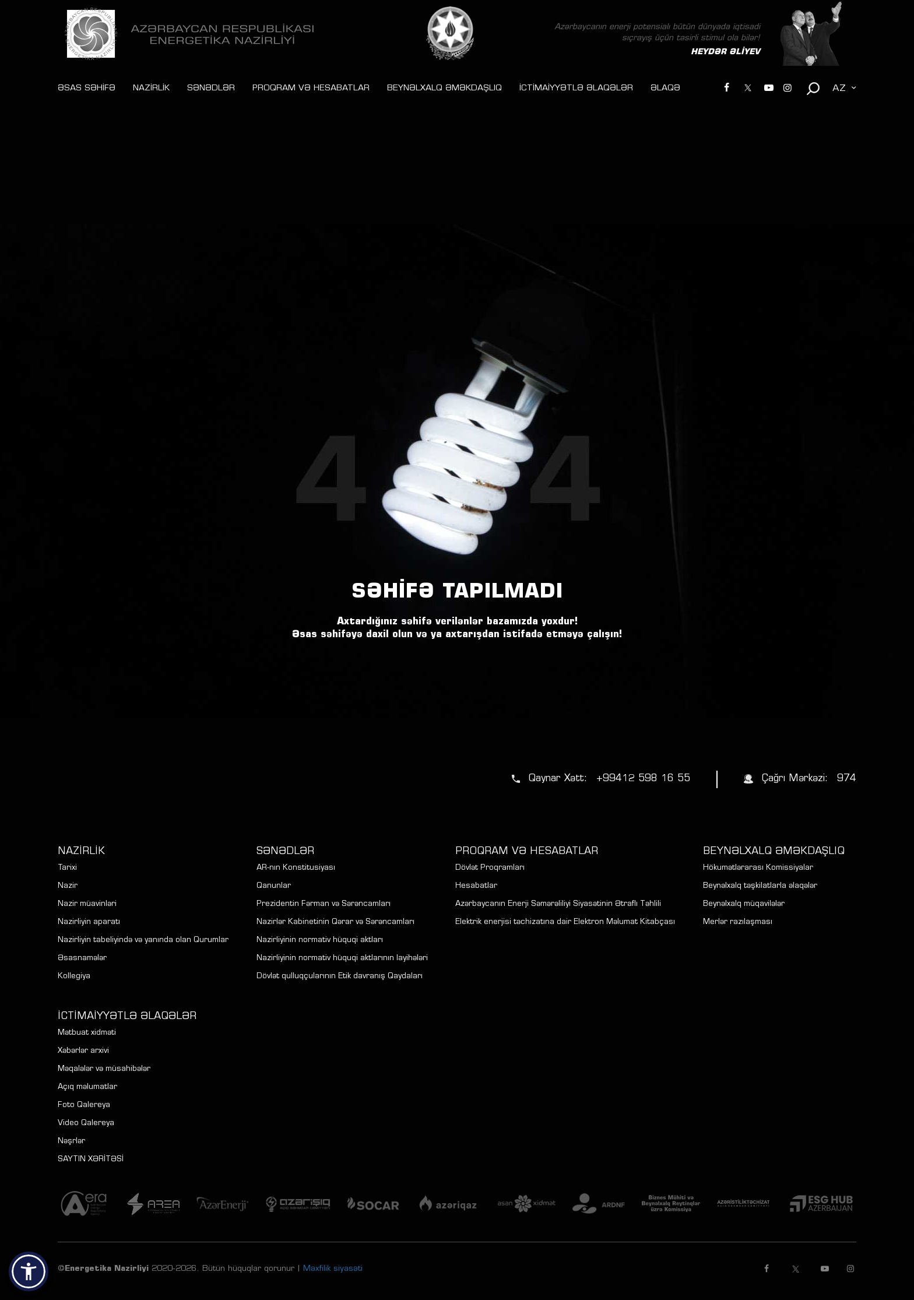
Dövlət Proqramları (490, 868)
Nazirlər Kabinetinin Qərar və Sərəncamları (335, 922)
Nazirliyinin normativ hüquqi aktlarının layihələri (342, 958)
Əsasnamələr (82, 958)
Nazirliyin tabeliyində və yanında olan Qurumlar (143, 940)
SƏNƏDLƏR (211, 89)
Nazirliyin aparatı (89, 922)
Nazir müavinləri (87, 904)
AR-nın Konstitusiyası (295, 868)
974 (846, 779)
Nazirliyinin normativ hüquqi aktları (319, 940)
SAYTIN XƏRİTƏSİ (91, 1160)
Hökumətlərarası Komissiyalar (758, 868)
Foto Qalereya (84, 1105)
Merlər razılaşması (737, 922)
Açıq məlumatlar (87, 1087)
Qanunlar (273, 886)
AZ (839, 88)
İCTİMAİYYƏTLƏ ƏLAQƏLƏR (576, 89)
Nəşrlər (71, 1142)
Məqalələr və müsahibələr (104, 1069)
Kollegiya (74, 977)
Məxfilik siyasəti (333, 1269)
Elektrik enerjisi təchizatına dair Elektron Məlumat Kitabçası (565, 922)
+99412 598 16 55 (643, 779)
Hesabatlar (476, 886)
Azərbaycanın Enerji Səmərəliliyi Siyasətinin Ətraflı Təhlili (558, 904)
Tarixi (67, 868)
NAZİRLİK (151, 89)
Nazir (68, 886)
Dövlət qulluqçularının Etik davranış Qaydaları (339, 977)
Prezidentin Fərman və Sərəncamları (323, 904)
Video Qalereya (86, 1123)
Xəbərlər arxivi (83, 1051)
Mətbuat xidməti (87, 1033)
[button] (28, 1271)
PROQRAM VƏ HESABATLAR (311, 89)
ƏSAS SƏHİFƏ (86, 89)
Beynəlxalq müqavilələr (744, 904)
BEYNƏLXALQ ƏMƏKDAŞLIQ (444, 89)
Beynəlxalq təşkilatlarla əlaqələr (760, 886)
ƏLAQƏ (665, 89)
